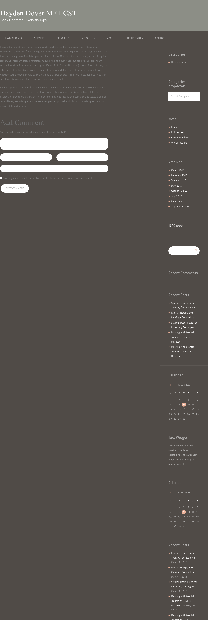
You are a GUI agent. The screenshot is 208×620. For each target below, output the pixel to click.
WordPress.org (179, 142)
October (179, 190)
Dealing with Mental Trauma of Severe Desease (182, 337)
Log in (174, 127)
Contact (160, 38)
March (177, 170)
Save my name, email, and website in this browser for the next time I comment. (47, 178)
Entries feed (178, 132)
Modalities (88, 38)
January (178, 180)
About (111, 38)
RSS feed (176, 226)
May (176, 185)
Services (39, 38)
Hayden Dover (13, 38)
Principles (63, 38)
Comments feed (180, 137)
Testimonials (135, 38)
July (176, 196)
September (180, 206)
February (179, 175)
